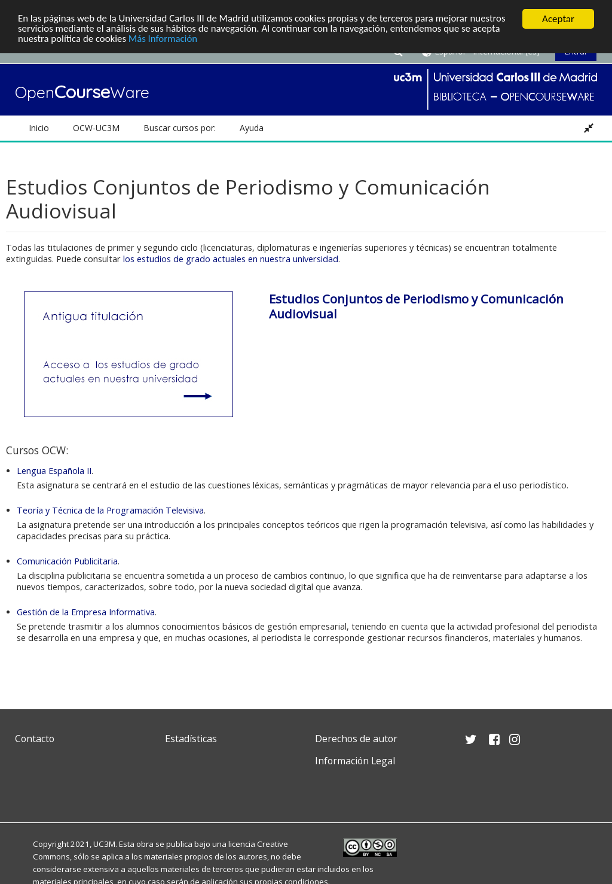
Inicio (39, 127)
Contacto (34, 738)
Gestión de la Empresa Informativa (86, 612)
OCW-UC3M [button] (96, 127)
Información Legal (355, 760)
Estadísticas (191, 738)
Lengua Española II (54, 470)
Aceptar (558, 19)
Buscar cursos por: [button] (179, 127)
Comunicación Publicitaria (67, 561)
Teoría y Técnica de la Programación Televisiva (110, 510)
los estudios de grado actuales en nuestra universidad (230, 259)
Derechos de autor (356, 738)
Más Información (165, 40)
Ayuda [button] (252, 127)
